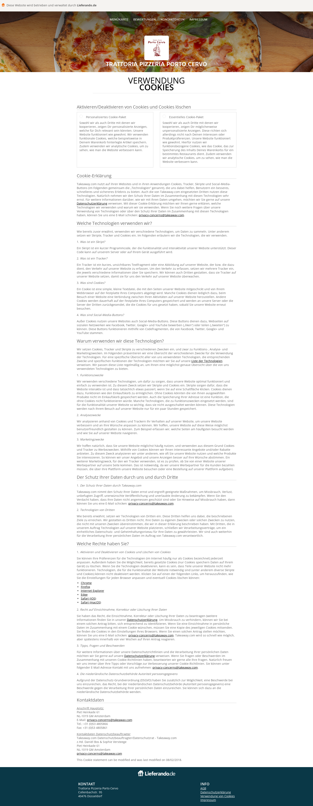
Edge (84, 595)
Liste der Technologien (207, 361)
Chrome (86, 583)
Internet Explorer (92, 591)
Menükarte (119, 19)
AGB (203, 788)
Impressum (198, 19)
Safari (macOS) (91, 602)
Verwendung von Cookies (217, 796)
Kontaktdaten (172, 19)
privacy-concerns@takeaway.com (161, 215)
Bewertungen (144, 19)
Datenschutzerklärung (92, 203)
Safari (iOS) (88, 598)
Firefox (85, 587)
